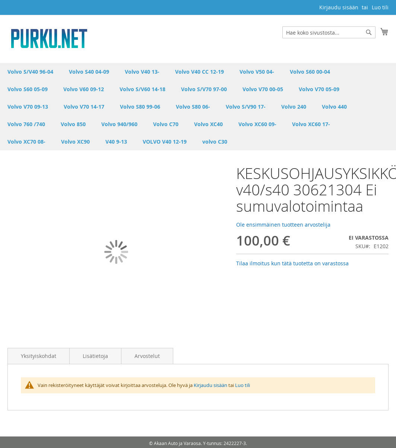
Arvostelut (147, 355)
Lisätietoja (95, 355)
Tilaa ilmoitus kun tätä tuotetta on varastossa (292, 263)
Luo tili (380, 7)
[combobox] (329, 32)
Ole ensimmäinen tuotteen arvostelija (283, 224)
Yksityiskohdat (38, 355)
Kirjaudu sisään (338, 7)
